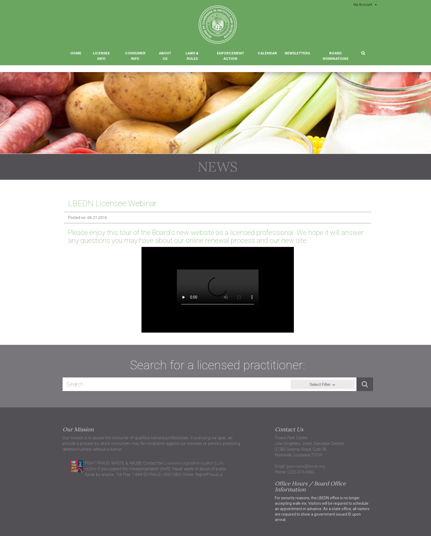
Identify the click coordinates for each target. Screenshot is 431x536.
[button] (363, 52)
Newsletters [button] (297, 53)
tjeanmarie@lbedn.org (305, 466)
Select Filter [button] (320, 384)
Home (75, 53)
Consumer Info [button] (135, 56)
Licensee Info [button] (101, 56)
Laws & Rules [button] (192, 56)
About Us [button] (165, 56)
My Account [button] (365, 4)
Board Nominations (335, 56)
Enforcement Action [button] (230, 56)
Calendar (267, 53)
